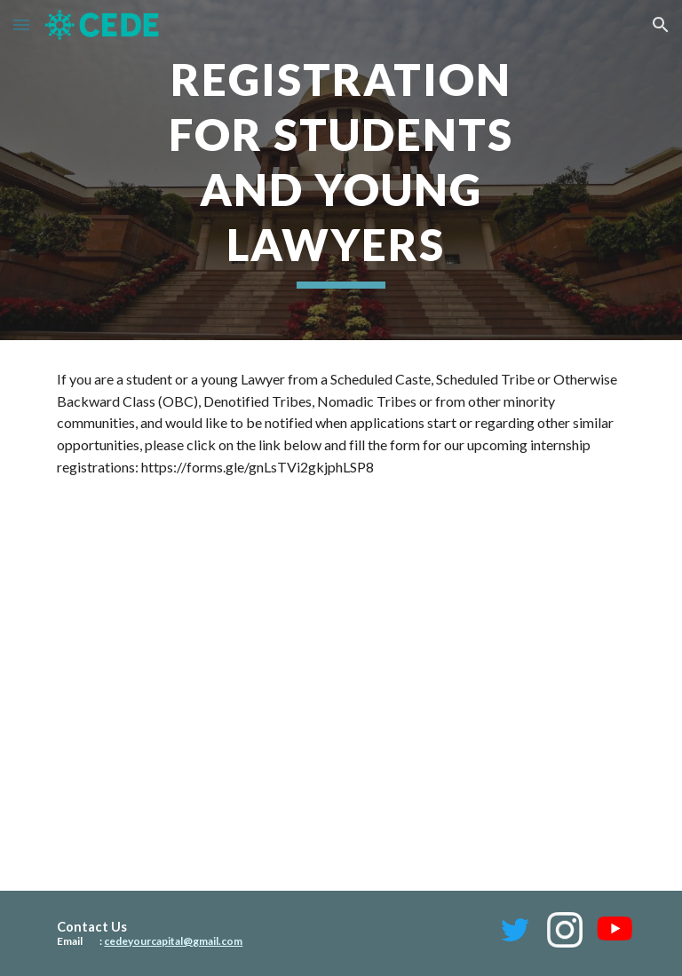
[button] (21, 24)
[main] (340, 170)
